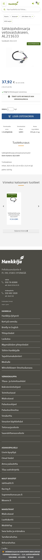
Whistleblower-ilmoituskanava (17, 367)
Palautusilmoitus (10, 409)
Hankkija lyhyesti (10, 315)
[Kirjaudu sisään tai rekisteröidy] (33, 3)
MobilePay (7, 525)
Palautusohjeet (9, 404)
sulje (30, 557)
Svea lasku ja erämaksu (13, 531)
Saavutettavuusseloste (13, 433)
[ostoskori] (38, 3)
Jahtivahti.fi (8, 483)
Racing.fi (6, 488)
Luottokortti (7, 519)
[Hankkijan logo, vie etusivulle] (14, 3)
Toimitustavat (8, 392)
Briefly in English (10, 327)
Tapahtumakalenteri (12, 356)
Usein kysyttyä (9, 452)
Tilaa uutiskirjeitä (10, 469)
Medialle (6, 361)
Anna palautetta (10, 463)
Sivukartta (7, 415)
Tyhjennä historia (21, 231)
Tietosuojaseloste (10, 427)
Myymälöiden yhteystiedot (15, 344)
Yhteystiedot (8, 333)
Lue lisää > (22, 557)
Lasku (4, 548)
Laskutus (6, 338)
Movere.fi (6, 500)
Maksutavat (8, 398)
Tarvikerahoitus (9, 536)
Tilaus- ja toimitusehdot (13, 381)
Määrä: (4, 109)
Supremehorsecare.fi (12, 494)
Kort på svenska (9, 321)
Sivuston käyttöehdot (12, 421)
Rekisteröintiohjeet (11, 386)
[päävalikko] (4, 3)
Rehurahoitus (8, 542)
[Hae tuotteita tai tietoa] (21, 9)
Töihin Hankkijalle (11, 350)
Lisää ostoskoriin (21, 116)
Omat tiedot (8, 458)
